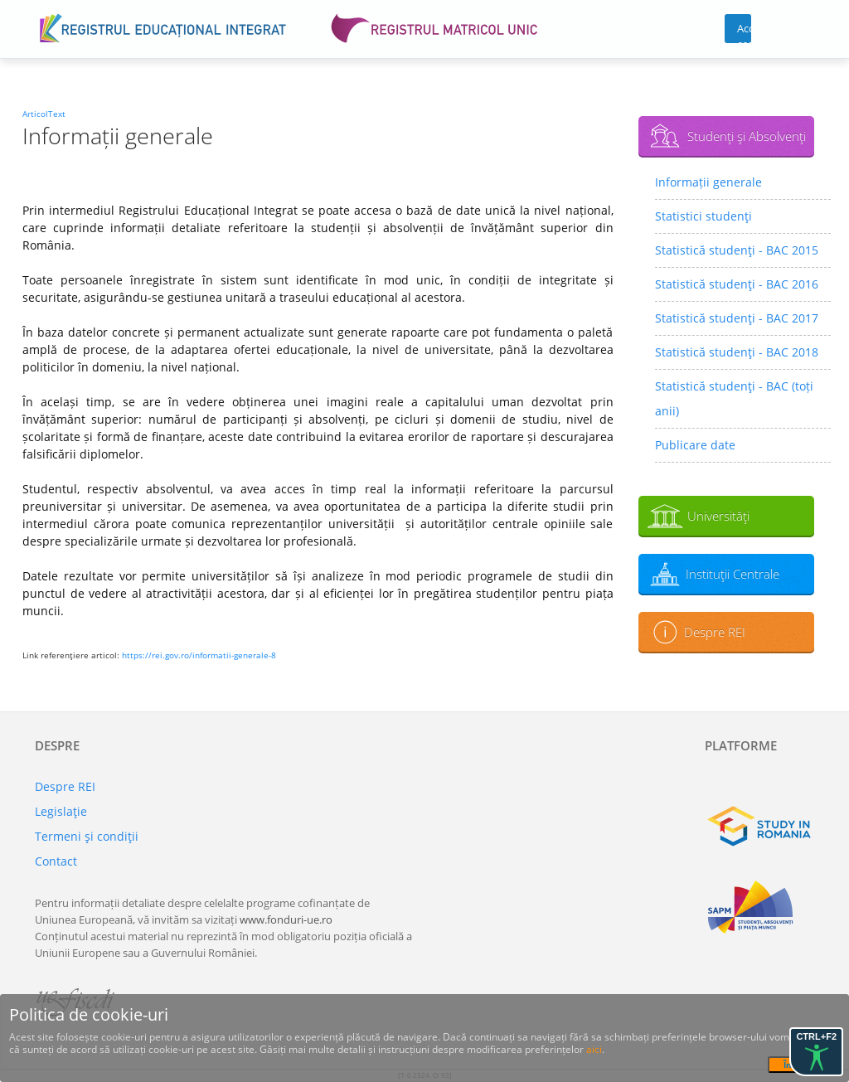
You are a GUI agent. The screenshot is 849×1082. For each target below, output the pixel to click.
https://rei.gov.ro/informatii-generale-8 (199, 655)
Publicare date (695, 445)
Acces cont (744, 32)
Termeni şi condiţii (86, 836)
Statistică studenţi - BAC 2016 (736, 284)
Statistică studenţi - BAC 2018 (736, 352)
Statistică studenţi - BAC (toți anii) (734, 398)
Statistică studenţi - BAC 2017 (736, 318)
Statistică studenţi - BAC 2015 (736, 250)
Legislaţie (61, 811)
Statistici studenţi (703, 216)
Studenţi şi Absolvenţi (746, 136)
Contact (56, 861)
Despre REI (714, 631)
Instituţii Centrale (732, 573)
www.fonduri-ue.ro (286, 919)
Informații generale (708, 182)
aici (594, 1049)
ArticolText (43, 113)
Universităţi (718, 515)
